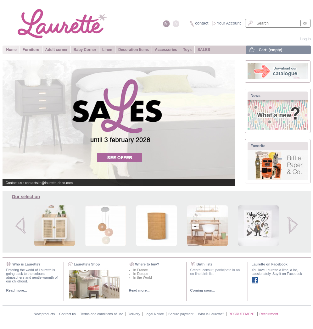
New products (44, 314)
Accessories (166, 49)
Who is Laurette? (211, 314)
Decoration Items (133, 49)
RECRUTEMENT (241, 314)
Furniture (31, 49)
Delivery (134, 314)
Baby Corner (85, 49)
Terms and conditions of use (101, 314)
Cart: (270, 50)
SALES (204, 49)
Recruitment (269, 314)
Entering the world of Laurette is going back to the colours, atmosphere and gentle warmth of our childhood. (32, 275)
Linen (107, 49)
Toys (187, 49)
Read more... (16, 290)
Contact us (67, 314)
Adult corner (56, 49)
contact (201, 23)
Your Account (229, 23)
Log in (305, 39)
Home (11, 49)
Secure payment (180, 314)
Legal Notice (154, 314)
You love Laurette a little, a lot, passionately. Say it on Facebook (277, 272)
